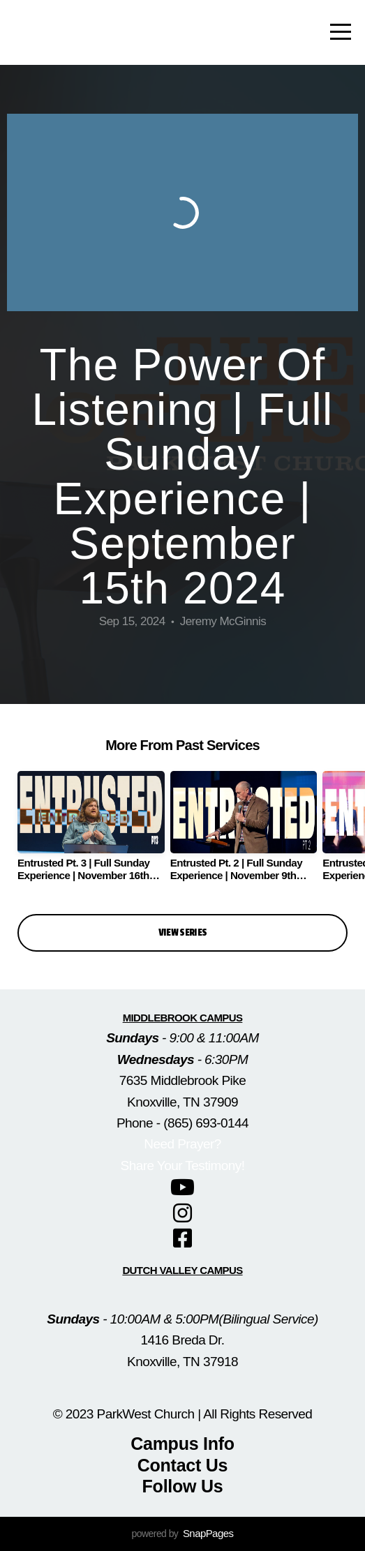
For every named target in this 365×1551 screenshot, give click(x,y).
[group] (91, 832)
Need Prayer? (182, 1144)
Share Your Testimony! (183, 1165)
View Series (182, 932)
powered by (183, 1533)
